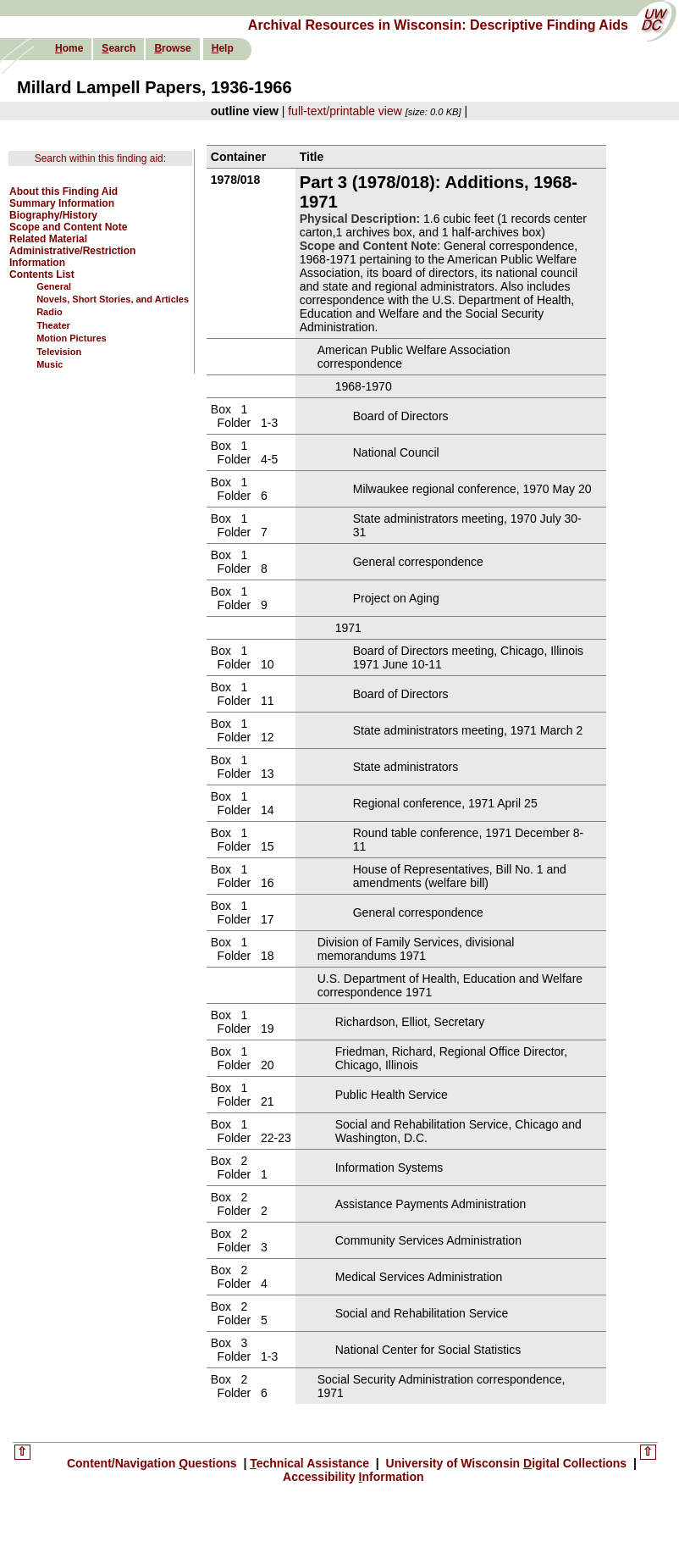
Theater (53, 325)
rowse (172, 48)
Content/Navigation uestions (153, 1463)
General (53, 286)
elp (223, 48)
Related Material (48, 239)
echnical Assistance (311, 1463)
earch (118, 48)
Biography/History (53, 215)
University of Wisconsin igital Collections (506, 1463)
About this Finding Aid (63, 191)
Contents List (42, 274)
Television (58, 352)
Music (49, 364)
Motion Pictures (71, 338)
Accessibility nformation (353, 1477)
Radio (49, 312)
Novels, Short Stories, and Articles (112, 299)
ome (69, 48)
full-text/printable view (345, 111)
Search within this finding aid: (100, 158)
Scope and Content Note (68, 227)
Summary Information (61, 203)
